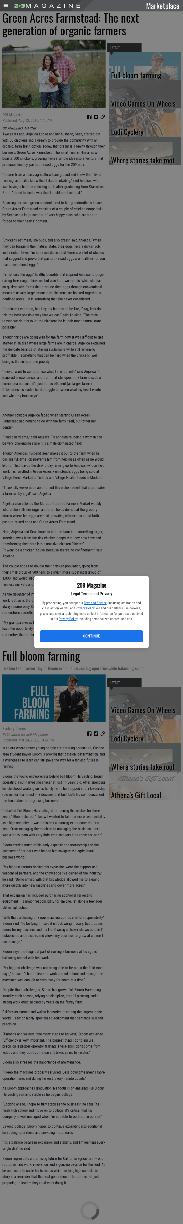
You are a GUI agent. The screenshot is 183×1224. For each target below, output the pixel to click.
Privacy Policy (85, 608)
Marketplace (162, 5)
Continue (91, 636)
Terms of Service (95, 603)
